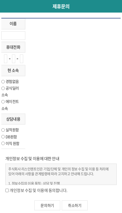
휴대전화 (13, 47)
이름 (13, 23)
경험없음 (12, 81)
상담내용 (13, 119)
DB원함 (11, 136)
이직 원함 (12, 143)
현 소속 (13, 70)
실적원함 (12, 129)
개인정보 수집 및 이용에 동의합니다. (38, 190)
